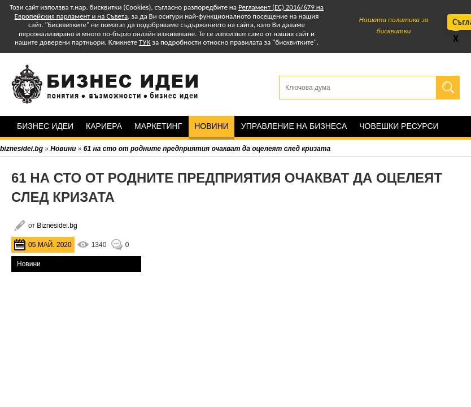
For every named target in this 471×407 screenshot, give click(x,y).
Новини (211, 126)
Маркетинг (158, 126)
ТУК (144, 42)
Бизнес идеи (45, 126)
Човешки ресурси (398, 126)
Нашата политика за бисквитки (394, 25)
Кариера (104, 126)
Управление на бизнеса (294, 126)
